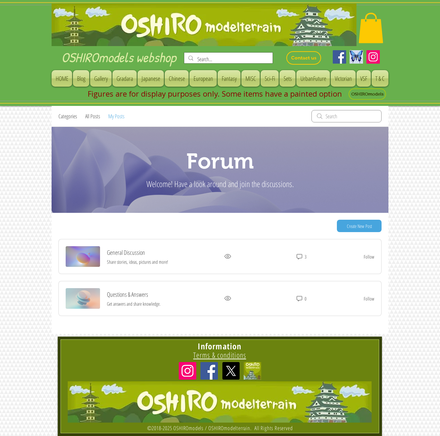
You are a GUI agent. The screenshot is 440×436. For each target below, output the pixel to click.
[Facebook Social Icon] (209, 371)
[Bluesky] (356, 57)
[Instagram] (373, 57)
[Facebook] (339, 57)
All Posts (92, 116)
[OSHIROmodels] (367, 94)
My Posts (116, 116)
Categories (67, 116)
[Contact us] (303, 58)
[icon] (252, 371)
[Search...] (227, 59)
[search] (346, 116)
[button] (371, 28)
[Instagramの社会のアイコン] (187, 371)
